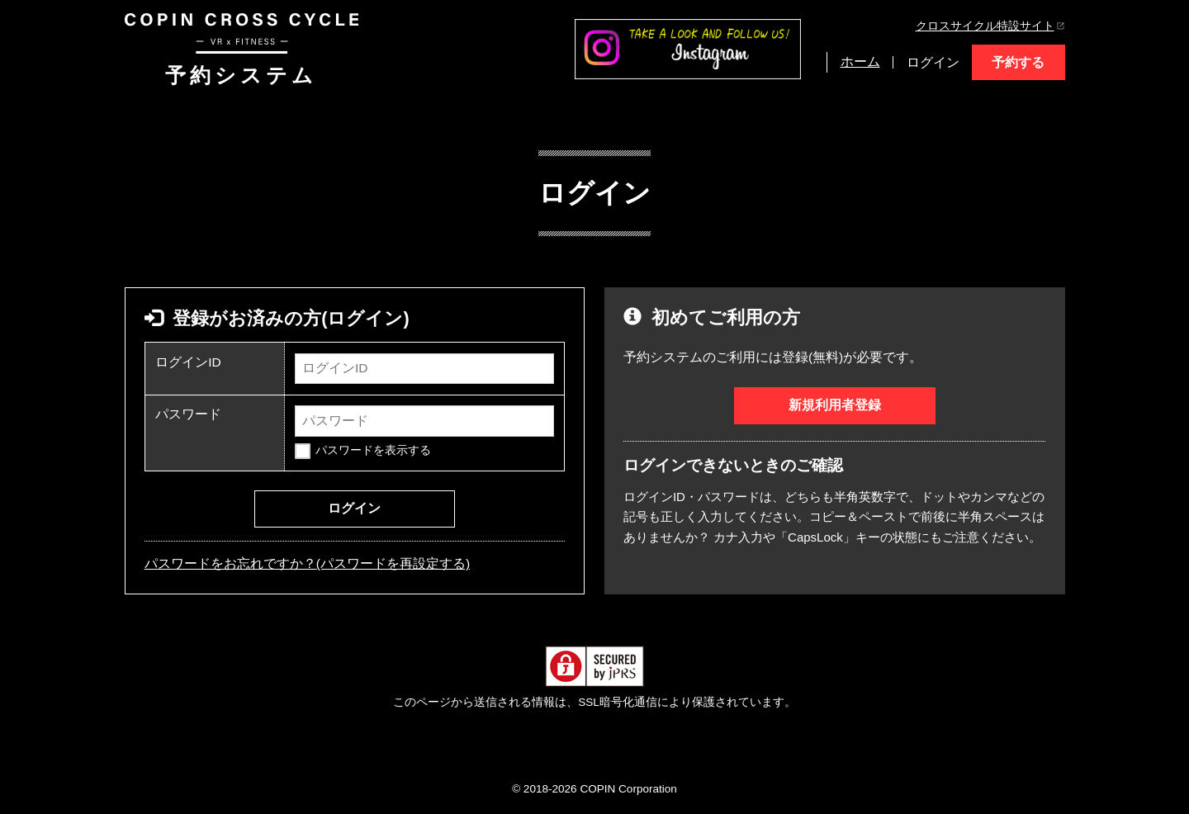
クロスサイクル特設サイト (990, 26)
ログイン (933, 62)
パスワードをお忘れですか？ (307, 563)
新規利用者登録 (835, 405)
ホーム (860, 61)
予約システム (241, 50)
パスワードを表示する (373, 450)
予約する (1018, 62)
